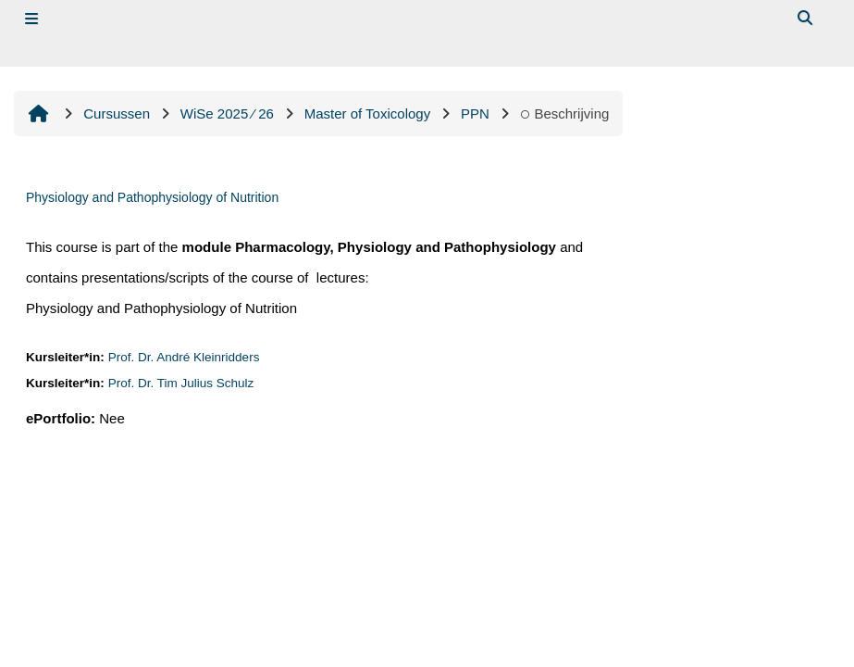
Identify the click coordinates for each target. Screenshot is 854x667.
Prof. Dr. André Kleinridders (184, 357)
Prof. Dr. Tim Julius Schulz (181, 383)
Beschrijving (565, 113)
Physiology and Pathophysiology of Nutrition (152, 197)
